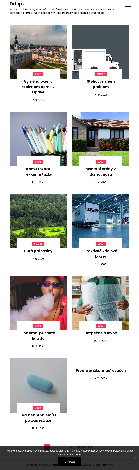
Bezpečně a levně (101, 333)
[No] (134, 458)
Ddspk (17, 4)
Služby (101, 74)
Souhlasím (69, 461)
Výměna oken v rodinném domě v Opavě (38, 87)
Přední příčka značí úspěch (101, 370)
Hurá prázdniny (38, 250)
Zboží (38, 74)
